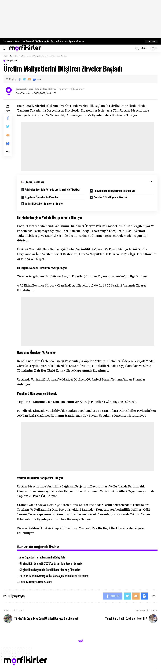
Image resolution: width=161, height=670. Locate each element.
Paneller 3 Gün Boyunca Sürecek (110, 197)
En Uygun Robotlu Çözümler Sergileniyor (114, 191)
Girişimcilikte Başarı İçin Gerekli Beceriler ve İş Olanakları (49, 570)
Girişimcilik (11, 61)
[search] (137, 48)
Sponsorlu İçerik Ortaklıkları (31, 89)
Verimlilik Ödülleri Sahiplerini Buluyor (44, 203)
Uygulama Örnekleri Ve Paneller (41, 197)
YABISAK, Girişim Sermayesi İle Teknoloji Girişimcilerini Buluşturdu (54, 576)
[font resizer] (143, 48)
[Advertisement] (80, 19)
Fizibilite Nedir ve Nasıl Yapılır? (35, 582)
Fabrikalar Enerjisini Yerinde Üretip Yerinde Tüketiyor (52, 189)
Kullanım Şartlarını (46, 41)
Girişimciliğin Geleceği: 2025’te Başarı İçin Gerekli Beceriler (51, 563)
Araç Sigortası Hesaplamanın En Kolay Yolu (42, 557)
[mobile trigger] (6, 48)
